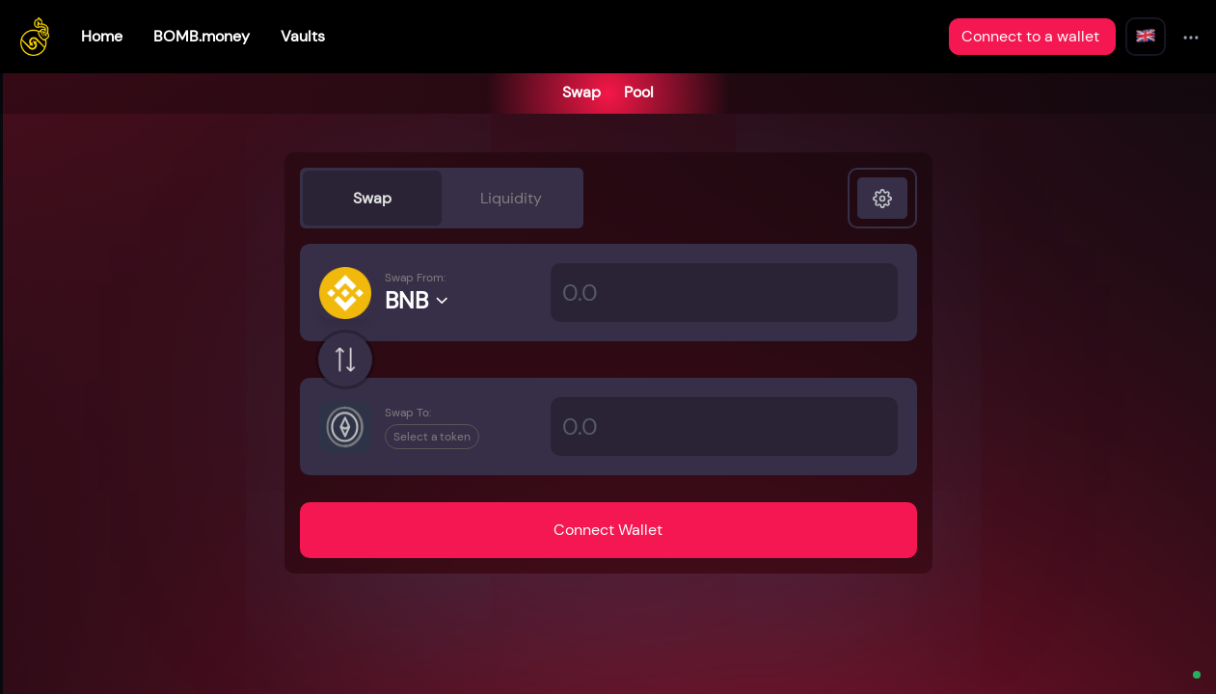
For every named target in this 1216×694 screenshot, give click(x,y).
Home (101, 36)
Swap (581, 92)
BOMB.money (201, 36)
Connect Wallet (608, 530)
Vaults (303, 36)
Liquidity (511, 198)
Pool (639, 92)
